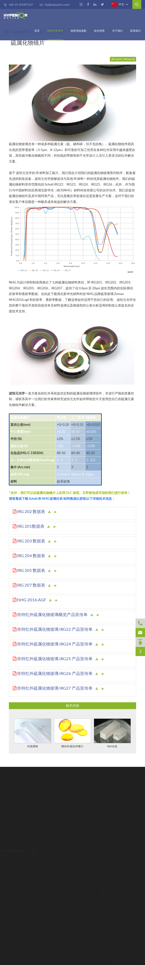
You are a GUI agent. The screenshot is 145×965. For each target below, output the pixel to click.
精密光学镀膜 (71, 906)
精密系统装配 (78, 30)
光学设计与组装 (72, 918)
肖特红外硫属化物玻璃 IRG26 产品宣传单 (55, 673)
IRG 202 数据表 (31, 511)
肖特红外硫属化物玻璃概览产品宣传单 (52, 614)
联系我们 (135, 30)
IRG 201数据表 (30, 526)
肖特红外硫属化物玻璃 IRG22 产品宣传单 (55, 629)
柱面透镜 (32, 746)
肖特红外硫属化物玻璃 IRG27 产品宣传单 (55, 688)
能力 (65, 891)
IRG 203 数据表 (31, 540)
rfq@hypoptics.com (54, 4)
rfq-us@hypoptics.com (125, 915)
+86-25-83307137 (18, 4)
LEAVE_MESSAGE (123, 59)
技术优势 (99, 30)
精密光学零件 (55, 30)
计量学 (66, 912)
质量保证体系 (71, 936)
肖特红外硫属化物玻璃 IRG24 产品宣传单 (55, 643)
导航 (65, 847)
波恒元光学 (17, 393)
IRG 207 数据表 (31, 585)
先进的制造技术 (72, 900)
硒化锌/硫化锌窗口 (72, 746)
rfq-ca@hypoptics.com (125, 941)
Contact (105, 845)
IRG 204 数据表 (31, 555)
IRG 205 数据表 (31, 570)
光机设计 (68, 924)
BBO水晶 (112, 746)
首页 (37, 30)
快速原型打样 (71, 930)
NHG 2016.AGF (31, 599)
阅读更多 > (8, 909)
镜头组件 (68, 869)
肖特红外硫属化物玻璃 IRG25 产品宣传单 (55, 658)
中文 (117, 4)
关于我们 (117, 30)
